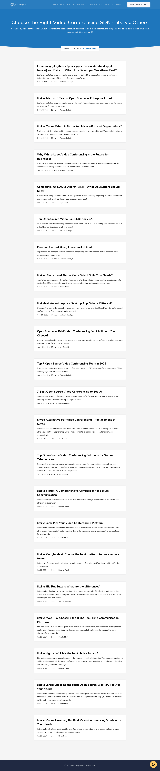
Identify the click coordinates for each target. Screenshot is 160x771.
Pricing (81, 5)
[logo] (18, 4)
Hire (69, 5)
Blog (118, 5)
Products (95, 5)
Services (57, 5)
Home (66, 48)
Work (108, 5)
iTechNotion (90, 765)
